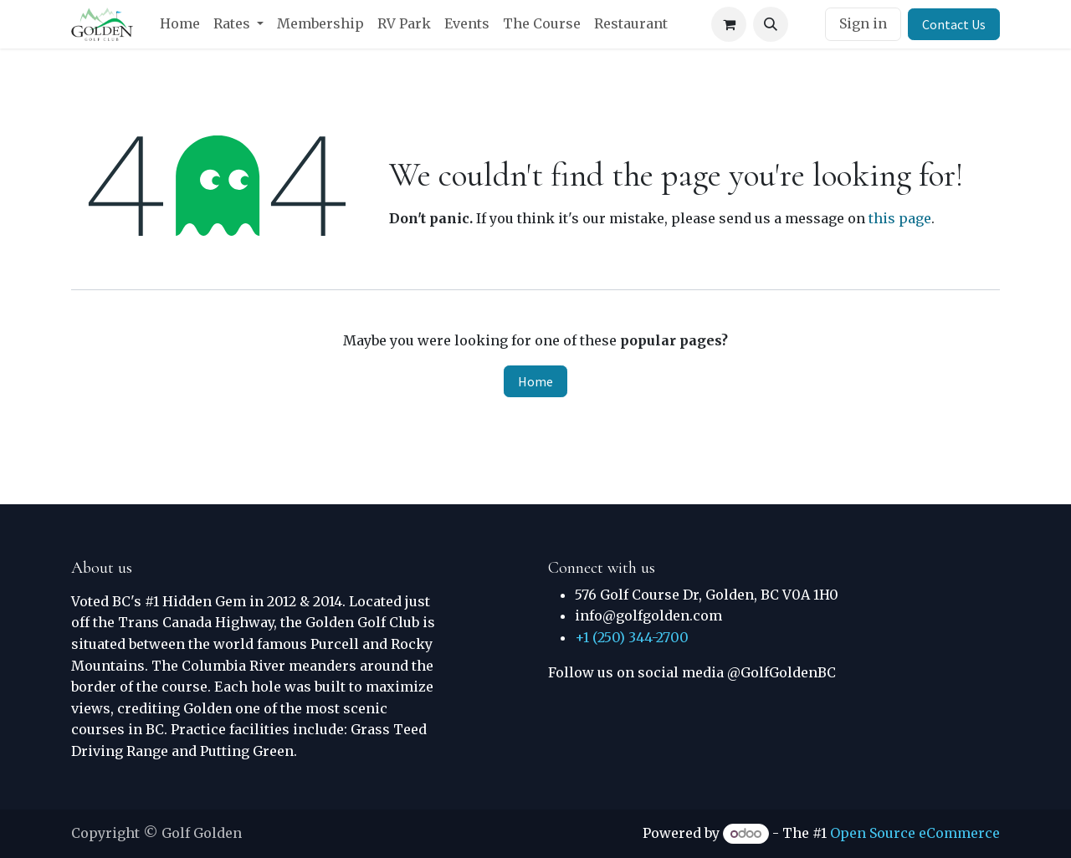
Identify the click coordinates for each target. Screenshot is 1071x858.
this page (900, 218)
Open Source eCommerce (915, 833)
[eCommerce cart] (728, 24)
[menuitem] (180, 24)
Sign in (863, 23)
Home (535, 381)
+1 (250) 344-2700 (632, 637)
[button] (770, 24)
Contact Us (954, 24)
